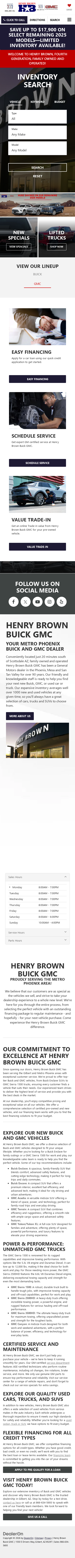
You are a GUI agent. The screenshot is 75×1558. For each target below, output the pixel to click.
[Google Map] (37, 815)
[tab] (15, 101)
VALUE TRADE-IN (37, 546)
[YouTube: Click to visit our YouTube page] (38, 602)
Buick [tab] (37, 274)
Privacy (48, 1537)
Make (14, 129)
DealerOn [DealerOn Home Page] (28, 1537)
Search (37, 167)
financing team (61, 1455)
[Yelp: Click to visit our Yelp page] (62, 602)
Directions (37, 20)
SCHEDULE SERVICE (37, 463)
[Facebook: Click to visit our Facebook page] (14, 602)
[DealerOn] (13, 1533)
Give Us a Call (37, 1516)
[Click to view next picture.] (69, 205)
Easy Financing (37, 379)
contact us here (12, 1502)
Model (15, 144)
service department (58, 1362)
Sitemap (39, 1537)
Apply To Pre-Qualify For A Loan (37, 1469)
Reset (37, 176)
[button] (14, 20)
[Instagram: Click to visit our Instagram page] (50, 602)
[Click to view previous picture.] (5, 205)
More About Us (19, 716)
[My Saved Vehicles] (69, 7)
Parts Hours (37, 940)
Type (14, 113)
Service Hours (37, 932)
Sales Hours (37, 877)
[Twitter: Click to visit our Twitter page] (26, 602)
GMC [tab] (37, 283)
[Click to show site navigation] (69, 19)
